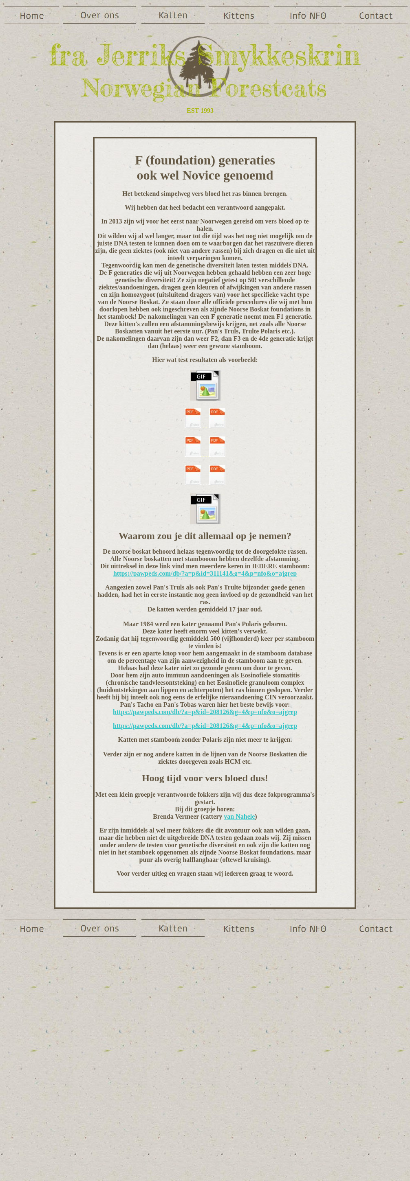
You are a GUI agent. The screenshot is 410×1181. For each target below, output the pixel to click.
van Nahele (239, 816)
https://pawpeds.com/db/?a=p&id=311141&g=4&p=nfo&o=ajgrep (205, 573)
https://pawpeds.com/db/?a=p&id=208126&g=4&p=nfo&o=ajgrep (205, 711)
